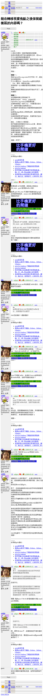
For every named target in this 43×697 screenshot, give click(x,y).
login (37, 7)
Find (27, 7)
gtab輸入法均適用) (32, 172)
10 (12, 474)
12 (12, 613)
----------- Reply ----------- (8, 28)
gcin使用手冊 (19, 160)
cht (6, 7)
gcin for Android (20, 168)
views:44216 (5, 694)
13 (12, 668)
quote (36, 40)
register (40, 7)
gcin (13, 7)
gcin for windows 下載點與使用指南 (27, 166)
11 (12, 566)
